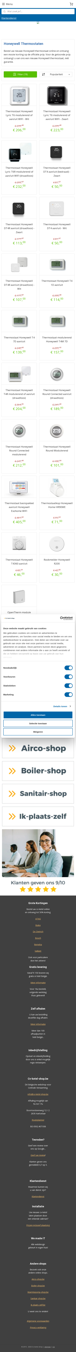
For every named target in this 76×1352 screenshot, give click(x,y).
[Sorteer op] (55, 74)
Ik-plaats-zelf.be (38, 1305)
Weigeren (38, 732)
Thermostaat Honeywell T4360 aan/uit (19, 561)
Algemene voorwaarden (38, 1321)
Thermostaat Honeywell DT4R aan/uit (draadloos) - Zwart (19, 228)
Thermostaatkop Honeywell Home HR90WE (57, 505)
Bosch (38, 938)
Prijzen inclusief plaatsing (38, 1225)
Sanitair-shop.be (38, 1298)
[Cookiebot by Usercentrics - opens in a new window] (60, 618)
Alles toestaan (38, 715)
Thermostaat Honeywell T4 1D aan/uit (56, 282)
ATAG (38, 918)
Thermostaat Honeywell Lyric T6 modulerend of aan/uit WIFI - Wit (19, 115)
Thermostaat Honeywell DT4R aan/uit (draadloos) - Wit (19, 284)
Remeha (38, 944)
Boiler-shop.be (38, 1285)
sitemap (47, 1347)
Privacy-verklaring (38, 1327)
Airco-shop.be (38, 1279)
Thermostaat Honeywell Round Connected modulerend (19, 450)
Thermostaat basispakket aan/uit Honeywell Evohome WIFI (19, 507)
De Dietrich (38, 931)
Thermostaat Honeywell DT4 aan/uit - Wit (57, 226)
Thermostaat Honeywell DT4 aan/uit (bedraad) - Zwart (57, 171)
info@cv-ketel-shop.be (38, 1094)
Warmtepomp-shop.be (38, 1292)
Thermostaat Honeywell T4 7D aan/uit (19, 339)
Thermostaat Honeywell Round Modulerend (57, 448)
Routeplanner (38, 1120)
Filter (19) (20, 74)
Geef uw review (38, 1155)
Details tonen (60, 706)
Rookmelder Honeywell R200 (57, 561)
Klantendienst (8, 18)
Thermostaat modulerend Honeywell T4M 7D (57, 339)
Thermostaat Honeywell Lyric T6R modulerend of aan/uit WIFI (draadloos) (19, 171)
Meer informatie (38, 982)
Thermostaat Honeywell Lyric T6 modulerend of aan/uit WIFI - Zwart (57, 115)
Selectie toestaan (38, 723)
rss (54, 1347)
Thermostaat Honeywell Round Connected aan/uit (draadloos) (56, 393)
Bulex (38, 925)
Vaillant (38, 951)
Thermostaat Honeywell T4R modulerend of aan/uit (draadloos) (19, 393)
